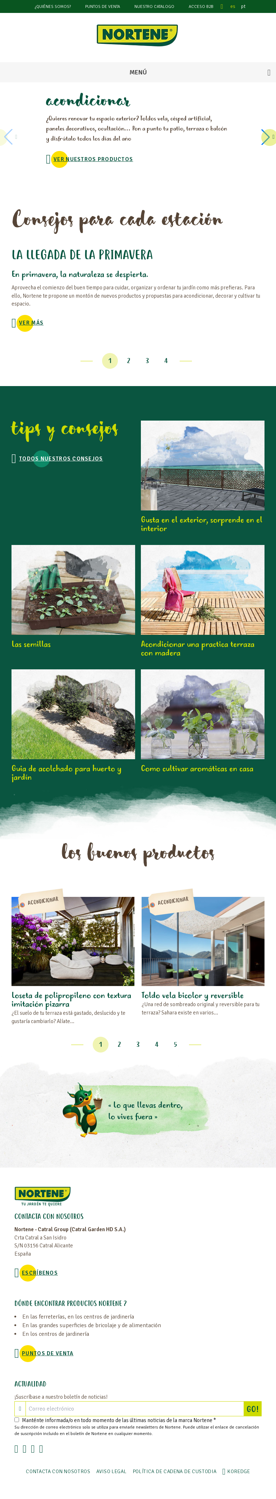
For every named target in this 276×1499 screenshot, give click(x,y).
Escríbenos (40, 1273)
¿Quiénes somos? (53, 6)
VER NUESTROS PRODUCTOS (93, 159)
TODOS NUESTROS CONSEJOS (61, 458)
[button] (267, 137)
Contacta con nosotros (58, 1471)
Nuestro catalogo (154, 6)
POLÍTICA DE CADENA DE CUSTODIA (175, 1471)
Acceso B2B (201, 6)
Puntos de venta (102, 6)
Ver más (31, 323)
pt (243, 6)
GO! (254, 1409)
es (232, 6)
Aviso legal (111, 1471)
